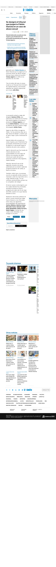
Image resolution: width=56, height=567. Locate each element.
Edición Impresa (31, 399)
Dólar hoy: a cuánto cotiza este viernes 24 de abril (10, 346)
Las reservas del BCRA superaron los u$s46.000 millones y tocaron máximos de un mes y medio (22, 379)
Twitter (6, 389)
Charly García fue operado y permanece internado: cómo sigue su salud (16, 44)
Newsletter (46, 390)
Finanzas (26, 13)
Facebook (9, 390)
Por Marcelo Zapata (21, 285)
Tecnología (39, 401)
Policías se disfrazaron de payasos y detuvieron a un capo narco (33, 54)
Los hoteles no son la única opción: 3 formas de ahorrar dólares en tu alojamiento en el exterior (22, 364)
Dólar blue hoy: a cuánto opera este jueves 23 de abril (33, 92)
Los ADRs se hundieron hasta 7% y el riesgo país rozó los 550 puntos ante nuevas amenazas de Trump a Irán (35, 127)
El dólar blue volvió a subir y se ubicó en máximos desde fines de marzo (35, 109)
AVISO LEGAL (41, 403)
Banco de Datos (10, 396)
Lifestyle (41, 396)
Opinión (49, 13)
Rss (46, 401)
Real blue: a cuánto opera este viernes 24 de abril (33, 346)
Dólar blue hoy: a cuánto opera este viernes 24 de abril (22, 346)
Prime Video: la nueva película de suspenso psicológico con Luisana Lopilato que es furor (15, 102)
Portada (8, 394)
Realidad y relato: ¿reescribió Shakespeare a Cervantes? (22, 276)
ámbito (7, 17)
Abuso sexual (20, 17)
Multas (20, 405)
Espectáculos (14, 17)
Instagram (12, 390)
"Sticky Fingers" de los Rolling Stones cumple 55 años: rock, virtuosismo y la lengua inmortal (10, 279)
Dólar (11, 13)
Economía (18, 13)
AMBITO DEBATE (37, 410)
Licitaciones (28, 405)
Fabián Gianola (19, 70)
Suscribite (21, 225)
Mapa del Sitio (10, 403)
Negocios (41, 13)
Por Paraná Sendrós (38, 284)
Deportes (22, 399)
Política (33, 13)
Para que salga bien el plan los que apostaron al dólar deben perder (11, 378)
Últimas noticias (17, 394)
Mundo (15, 399)
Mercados (20, 396)
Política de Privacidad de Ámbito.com (26, 403)
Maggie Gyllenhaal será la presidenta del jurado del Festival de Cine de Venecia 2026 (33, 43)
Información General (12, 401)
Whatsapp (22, 390)
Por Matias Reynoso (10, 285)
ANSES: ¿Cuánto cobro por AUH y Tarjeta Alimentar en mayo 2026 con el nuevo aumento (33, 66)
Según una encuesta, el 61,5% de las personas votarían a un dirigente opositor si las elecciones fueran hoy (35, 167)
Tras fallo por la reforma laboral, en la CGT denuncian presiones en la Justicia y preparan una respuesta (35, 148)
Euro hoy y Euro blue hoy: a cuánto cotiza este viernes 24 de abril (10, 362)
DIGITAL (12, 410)
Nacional (8, 399)
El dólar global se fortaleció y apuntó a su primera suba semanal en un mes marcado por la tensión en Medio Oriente (34, 366)
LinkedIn (15, 390)
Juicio (23, 216)
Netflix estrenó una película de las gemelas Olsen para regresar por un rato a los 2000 (16, 48)
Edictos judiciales (11, 405)
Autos (22, 401)
